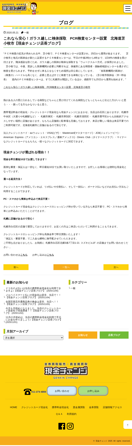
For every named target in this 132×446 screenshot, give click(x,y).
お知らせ (83, 336)
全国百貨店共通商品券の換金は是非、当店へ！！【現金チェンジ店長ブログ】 (32, 303)
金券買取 (94, 408)
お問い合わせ (62, 391)
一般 (26, 32)
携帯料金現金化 (60, 408)
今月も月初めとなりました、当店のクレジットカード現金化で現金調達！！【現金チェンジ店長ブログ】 (33, 311)
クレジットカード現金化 (34, 408)
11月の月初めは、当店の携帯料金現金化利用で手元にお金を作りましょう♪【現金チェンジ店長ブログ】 (34, 320)
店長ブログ (114, 336)
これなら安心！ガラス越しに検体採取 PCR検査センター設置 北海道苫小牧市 (46, 87)
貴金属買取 (79, 408)
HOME (13, 408)
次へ (116, 267)
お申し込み (93, 391)
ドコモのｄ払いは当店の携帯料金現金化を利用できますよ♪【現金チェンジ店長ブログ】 (33, 289)
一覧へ (66, 267)
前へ (16, 267)
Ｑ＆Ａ (59, 415)
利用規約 (71, 415)
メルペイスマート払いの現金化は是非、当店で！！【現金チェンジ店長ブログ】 (33, 296)
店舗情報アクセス (112, 408)
